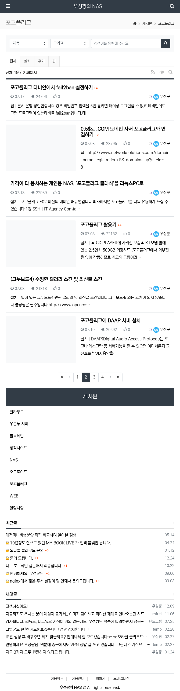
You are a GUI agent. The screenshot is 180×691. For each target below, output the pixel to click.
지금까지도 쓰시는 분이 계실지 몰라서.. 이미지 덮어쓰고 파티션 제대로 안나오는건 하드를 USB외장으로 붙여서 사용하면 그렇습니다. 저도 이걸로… (78, 614)
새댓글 (11, 594)
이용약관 (57, 679)
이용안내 (77, 679)
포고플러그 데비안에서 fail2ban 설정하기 (52, 87)
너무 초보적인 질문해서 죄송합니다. (34, 565)
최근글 (11, 523)
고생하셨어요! (17, 606)
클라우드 (17, 412)
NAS (14, 460)
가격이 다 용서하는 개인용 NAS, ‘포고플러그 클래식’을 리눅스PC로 (76, 183)
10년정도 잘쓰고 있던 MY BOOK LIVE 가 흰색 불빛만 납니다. (58, 543)
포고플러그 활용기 (99, 225)
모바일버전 (121, 679)
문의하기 (98, 679)
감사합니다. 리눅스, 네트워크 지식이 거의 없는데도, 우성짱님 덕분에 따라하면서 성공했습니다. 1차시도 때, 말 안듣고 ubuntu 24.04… (76, 621)
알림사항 (17, 508)
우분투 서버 (19, 423)
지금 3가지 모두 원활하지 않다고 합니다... (39, 652)
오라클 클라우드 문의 (25, 550)
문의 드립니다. (19, 558)
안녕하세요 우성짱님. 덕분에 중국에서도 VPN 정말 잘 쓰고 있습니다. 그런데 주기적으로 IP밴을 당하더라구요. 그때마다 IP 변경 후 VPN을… (78, 644)
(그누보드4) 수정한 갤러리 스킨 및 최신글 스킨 (56, 279)
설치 (27, 61)
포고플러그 (166, 23)
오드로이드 (18, 472)
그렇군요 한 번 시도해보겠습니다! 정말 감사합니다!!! (47, 629)
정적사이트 (18, 448)
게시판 (147, 23)
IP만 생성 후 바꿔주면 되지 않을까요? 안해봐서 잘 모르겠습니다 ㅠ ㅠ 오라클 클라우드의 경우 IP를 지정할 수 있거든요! (78, 637)
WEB (14, 496)
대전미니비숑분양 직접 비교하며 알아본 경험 (41, 535)
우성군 (161, 96)
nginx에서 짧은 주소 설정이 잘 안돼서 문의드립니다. (50, 581)
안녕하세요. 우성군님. (25, 573)
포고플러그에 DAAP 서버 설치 (111, 320)
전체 (13, 61)
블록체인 (17, 436)
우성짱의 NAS (88, 6)
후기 (41, 61)
